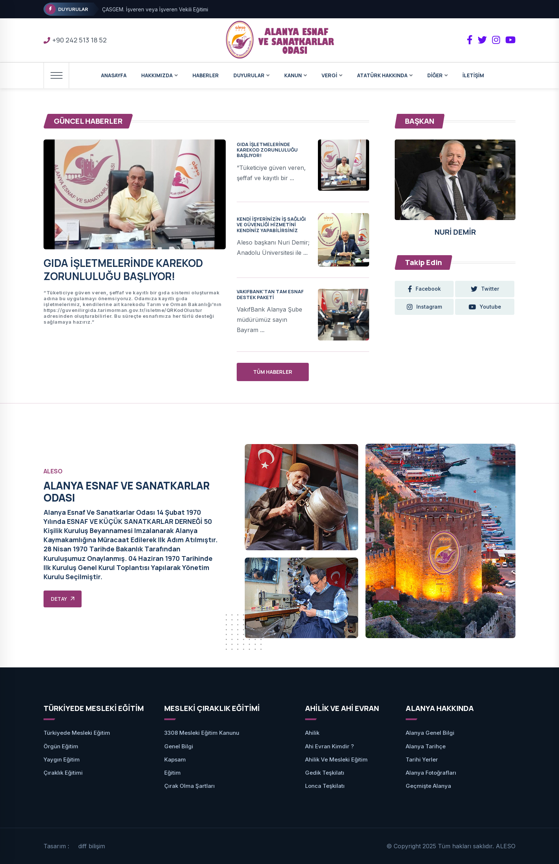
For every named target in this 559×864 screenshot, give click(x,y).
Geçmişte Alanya (428, 785)
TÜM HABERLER (272, 371)
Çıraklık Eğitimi (63, 772)
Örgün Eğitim (61, 746)
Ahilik (312, 732)
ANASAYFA (114, 75)
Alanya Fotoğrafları (431, 772)
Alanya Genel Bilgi (430, 732)
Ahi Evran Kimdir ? (329, 746)
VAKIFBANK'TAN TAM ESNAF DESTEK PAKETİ (270, 294)
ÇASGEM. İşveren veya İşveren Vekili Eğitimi (155, 9)
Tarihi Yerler (422, 759)
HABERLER (205, 75)
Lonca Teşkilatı (325, 785)
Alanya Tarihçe (426, 746)
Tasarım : (56, 846)
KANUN (293, 75)
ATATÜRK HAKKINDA (382, 75)
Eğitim (172, 772)
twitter (485, 289)
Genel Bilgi (178, 746)
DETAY (62, 598)
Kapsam (175, 759)
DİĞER (435, 75)
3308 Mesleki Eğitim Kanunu (201, 732)
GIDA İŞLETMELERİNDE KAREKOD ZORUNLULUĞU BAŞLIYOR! (123, 269)
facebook (424, 289)
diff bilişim (91, 846)
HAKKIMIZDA (157, 75)
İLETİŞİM (473, 75)
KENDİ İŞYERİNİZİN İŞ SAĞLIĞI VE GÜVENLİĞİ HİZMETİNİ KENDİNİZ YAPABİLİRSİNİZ (271, 225)
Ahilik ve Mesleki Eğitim (336, 759)
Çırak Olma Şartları (189, 785)
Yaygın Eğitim (62, 759)
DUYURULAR (249, 75)
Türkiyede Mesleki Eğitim (77, 732)
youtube (485, 306)
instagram (424, 306)
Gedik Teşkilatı (324, 772)
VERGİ (329, 75)
